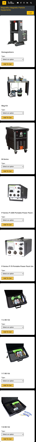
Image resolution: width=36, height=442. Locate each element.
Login (30, 13)
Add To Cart (7, 64)
